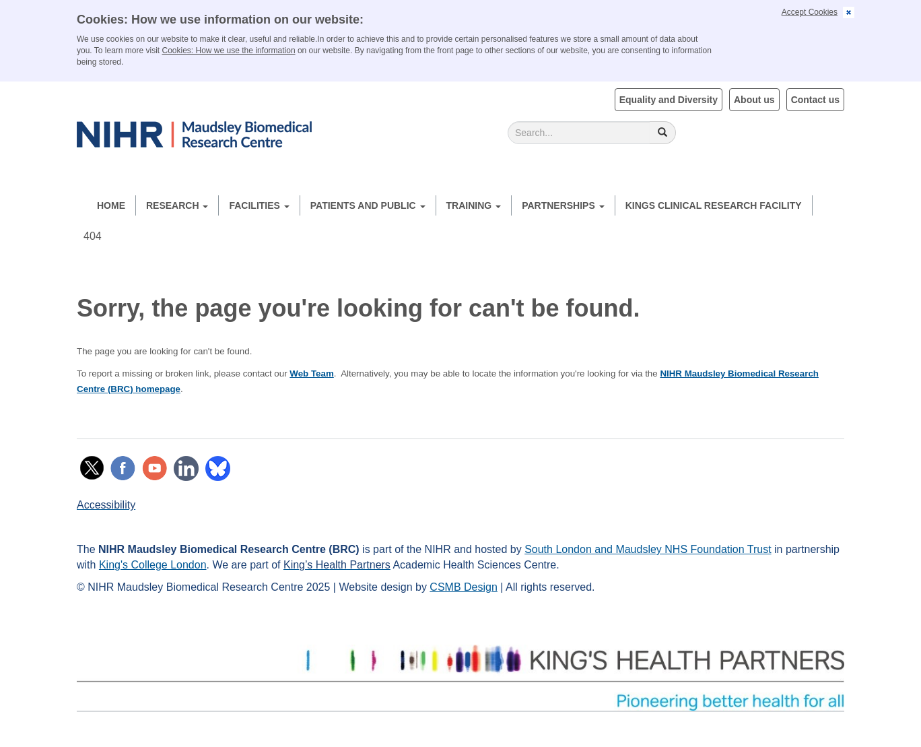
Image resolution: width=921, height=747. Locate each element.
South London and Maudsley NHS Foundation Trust (647, 549)
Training (474, 205)
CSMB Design (463, 587)
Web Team (311, 373)
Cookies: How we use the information (229, 50)
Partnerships (563, 205)
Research (177, 205)
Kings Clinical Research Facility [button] (713, 205)
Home (111, 205)
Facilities (259, 205)
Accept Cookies (810, 12)
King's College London (153, 565)
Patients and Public (367, 205)
